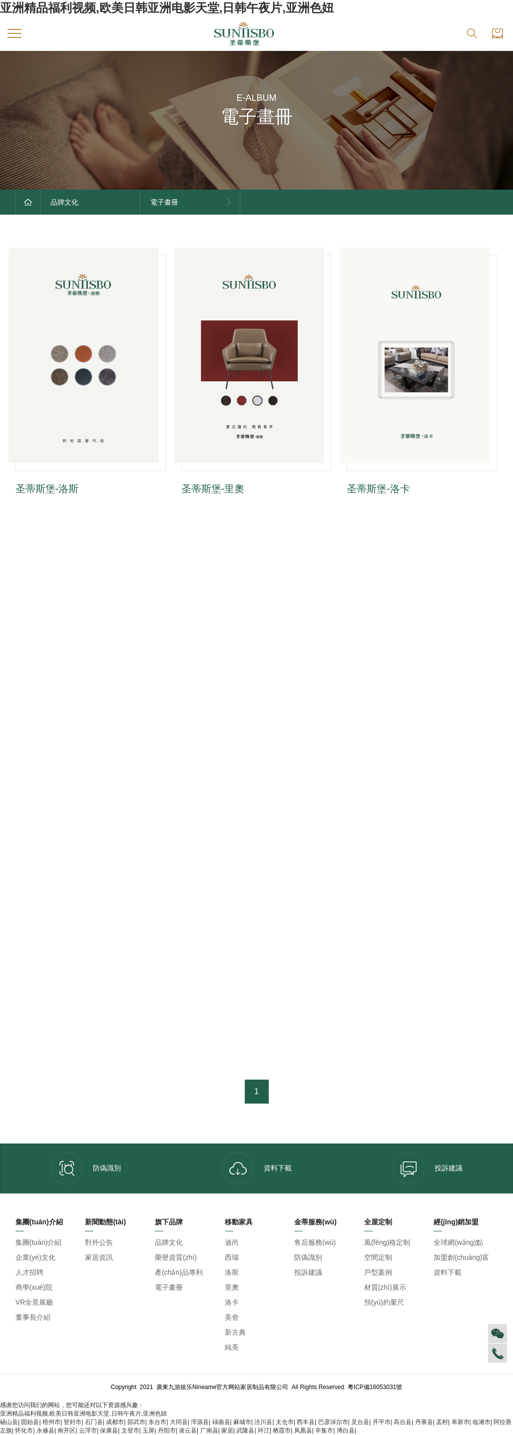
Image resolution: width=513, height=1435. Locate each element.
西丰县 (306, 1422)
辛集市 (324, 1430)
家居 (227, 1430)
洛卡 (232, 1302)
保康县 (109, 1430)
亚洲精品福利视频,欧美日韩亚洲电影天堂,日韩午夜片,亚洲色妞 (167, 7)
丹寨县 (424, 1422)
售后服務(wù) (315, 1242)
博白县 (346, 1430)
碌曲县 (221, 1422)
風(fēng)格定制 (387, 1242)
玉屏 (148, 1430)
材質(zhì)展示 (385, 1287)
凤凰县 (303, 1430)
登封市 (72, 1422)
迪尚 (232, 1242)
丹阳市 (167, 1430)
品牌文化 (169, 1242)
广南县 (209, 1430)
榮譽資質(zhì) (176, 1257)
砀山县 (9, 1422)
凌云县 (188, 1430)
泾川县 (263, 1422)
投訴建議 (428, 1168)
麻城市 (242, 1422)
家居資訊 (99, 1257)
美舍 (232, 1317)
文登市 (130, 1430)
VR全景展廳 (34, 1302)
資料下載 (257, 1168)
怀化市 (24, 1430)
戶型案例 (378, 1272)
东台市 (157, 1422)
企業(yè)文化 (35, 1257)
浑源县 (200, 1422)
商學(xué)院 (33, 1287)
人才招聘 (29, 1272)
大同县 (179, 1422)
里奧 (232, 1287)
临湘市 (482, 1422)
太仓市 (285, 1422)
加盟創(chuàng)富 (461, 1257)
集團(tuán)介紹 (38, 1242)
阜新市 (461, 1422)
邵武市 (136, 1422)
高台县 (403, 1422)
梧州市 (51, 1422)
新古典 (235, 1332)
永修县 (45, 1430)
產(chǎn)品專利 (179, 1272)
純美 (232, 1347)
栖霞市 (282, 1430)
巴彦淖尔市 (333, 1422)
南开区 (66, 1430)
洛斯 (232, 1272)
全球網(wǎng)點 (458, 1242)
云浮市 (88, 1430)
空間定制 (378, 1257)
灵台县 (360, 1422)
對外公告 (99, 1242)
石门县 (94, 1422)
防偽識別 (86, 1168)
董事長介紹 (32, 1317)
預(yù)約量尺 (384, 1302)
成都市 (115, 1422)
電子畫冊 (169, 1287)
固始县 (30, 1422)
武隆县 (245, 1430)
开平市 (382, 1422)
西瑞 (232, 1257)
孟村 (442, 1422)
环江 (264, 1430)
